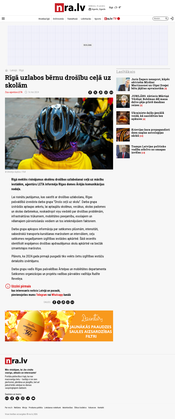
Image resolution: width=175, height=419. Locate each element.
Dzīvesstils (58, 18)
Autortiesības (68, 408)
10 (141, 136)
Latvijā (13, 70)
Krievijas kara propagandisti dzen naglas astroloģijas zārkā (150, 132)
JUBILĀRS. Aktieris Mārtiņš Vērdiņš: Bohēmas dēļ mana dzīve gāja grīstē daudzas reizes (150, 100)
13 (143, 153)
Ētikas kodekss (80, 408)
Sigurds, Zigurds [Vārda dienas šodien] (97, 9)
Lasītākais (125, 71)
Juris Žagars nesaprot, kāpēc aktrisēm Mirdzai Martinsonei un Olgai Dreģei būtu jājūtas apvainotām (150, 83)
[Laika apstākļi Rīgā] (115, 7)
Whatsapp (57, 294)
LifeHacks (86, 18)
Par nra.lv (8, 408)
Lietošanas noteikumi (52, 408)
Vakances (92, 408)
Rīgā (21, 70)
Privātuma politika (36, 408)
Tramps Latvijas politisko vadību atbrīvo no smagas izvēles (148, 149)
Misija (24, 408)
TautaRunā (72, 18)
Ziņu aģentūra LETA (13, 92)
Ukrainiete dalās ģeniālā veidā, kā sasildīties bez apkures (147, 116)
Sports (97, 18)
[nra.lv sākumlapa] (70, 7)
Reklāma (17, 408)
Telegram (41, 294)
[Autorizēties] (172, 18)
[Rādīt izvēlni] (3, 18)
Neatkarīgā (44, 18)
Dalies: (47, 302)
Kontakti (101, 408)
